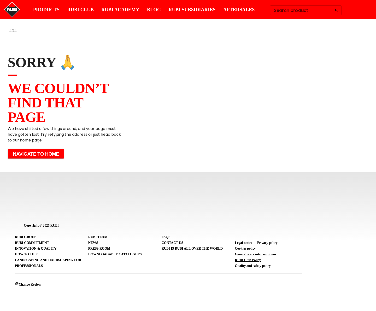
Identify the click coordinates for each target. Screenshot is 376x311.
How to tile (26, 254)
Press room (99, 248)
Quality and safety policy (252, 266)
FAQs (166, 237)
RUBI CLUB (80, 9)
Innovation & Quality (36, 248)
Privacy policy (267, 243)
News (93, 243)
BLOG (154, 9)
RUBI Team (97, 237)
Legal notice (243, 243)
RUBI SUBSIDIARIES (192, 9)
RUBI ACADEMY (120, 9)
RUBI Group (25, 237)
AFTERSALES (239, 9)
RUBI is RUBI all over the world (192, 248)
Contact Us (172, 243)
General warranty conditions (255, 254)
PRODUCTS (46, 9)
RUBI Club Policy (248, 260)
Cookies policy (245, 248)
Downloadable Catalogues (115, 254)
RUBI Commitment (32, 243)
